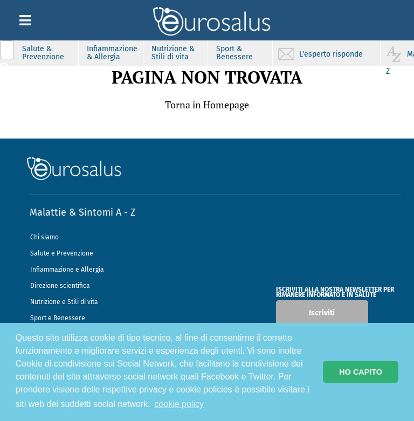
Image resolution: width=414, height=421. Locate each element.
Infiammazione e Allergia (67, 269)
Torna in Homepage (207, 104)
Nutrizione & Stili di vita (173, 52)
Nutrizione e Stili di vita (64, 302)
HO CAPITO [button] (360, 372)
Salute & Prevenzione (43, 52)
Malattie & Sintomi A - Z (82, 212)
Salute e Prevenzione (61, 253)
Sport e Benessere (57, 318)
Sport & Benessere (234, 52)
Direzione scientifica (60, 285)
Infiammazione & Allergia (112, 52)
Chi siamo (44, 237)
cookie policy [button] (179, 404)
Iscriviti (322, 313)
